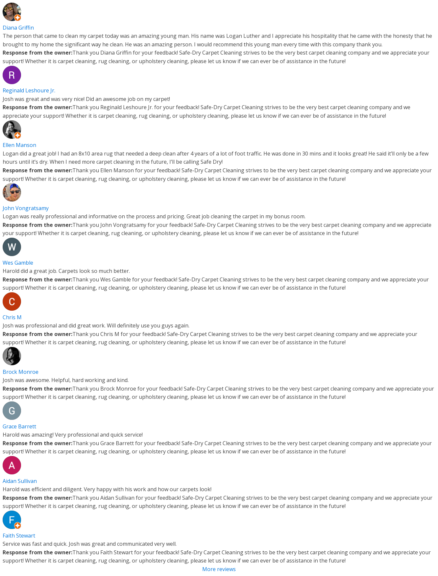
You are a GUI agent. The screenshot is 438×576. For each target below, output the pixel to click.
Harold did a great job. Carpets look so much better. (66, 271)
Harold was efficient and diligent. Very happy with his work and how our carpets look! (107, 489)
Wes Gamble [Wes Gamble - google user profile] (18, 262)
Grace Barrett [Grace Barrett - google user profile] (19, 426)
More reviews (219, 569)
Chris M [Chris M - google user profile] (12, 317)
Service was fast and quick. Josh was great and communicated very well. (90, 543)
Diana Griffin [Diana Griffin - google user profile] (18, 27)
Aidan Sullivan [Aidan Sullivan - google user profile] (20, 481)
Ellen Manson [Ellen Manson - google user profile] (19, 145)
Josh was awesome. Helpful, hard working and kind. (66, 380)
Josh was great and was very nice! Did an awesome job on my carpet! (86, 99)
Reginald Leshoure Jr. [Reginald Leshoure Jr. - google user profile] (29, 90)
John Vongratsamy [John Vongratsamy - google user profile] (26, 208)
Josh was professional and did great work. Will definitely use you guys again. (96, 325)
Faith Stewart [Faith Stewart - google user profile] (19, 535)
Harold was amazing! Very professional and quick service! (73, 434)
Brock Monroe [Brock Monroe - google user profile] (20, 371)
